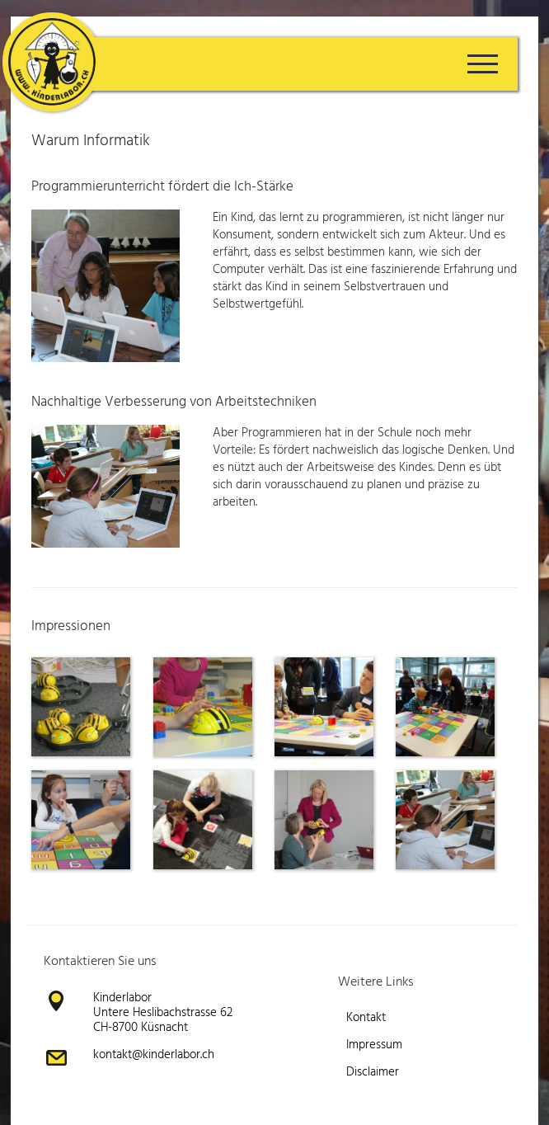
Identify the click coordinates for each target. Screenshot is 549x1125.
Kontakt (366, 1018)
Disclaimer (372, 1072)
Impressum (374, 1045)
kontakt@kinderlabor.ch (153, 1055)
